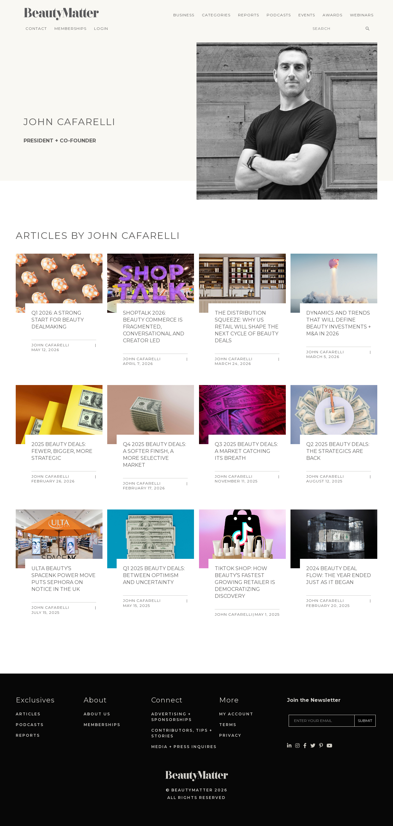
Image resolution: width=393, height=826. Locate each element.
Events (306, 15)
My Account (236, 714)
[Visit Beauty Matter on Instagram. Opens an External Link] (297, 746)
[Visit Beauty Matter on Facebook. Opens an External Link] (305, 746)
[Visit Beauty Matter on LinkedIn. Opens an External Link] (289, 746)
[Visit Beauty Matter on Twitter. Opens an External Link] (312, 746)
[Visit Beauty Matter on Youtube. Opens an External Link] (329, 746)
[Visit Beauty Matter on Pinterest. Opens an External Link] (321, 746)
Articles (28, 714)
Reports (248, 15)
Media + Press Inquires (184, 746)
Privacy (230, 735)
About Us (97, 714)
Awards (332, 15)
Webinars (362, 15)
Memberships (70, 28)
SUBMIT (365, 720)
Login (101, 28)
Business (183, 15)
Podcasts (279, 15)
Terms (227, 724)
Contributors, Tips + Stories (181, 733)
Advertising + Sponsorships (171, 717)
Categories (216, 15)
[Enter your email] (322, 721)
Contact (36, 28)
